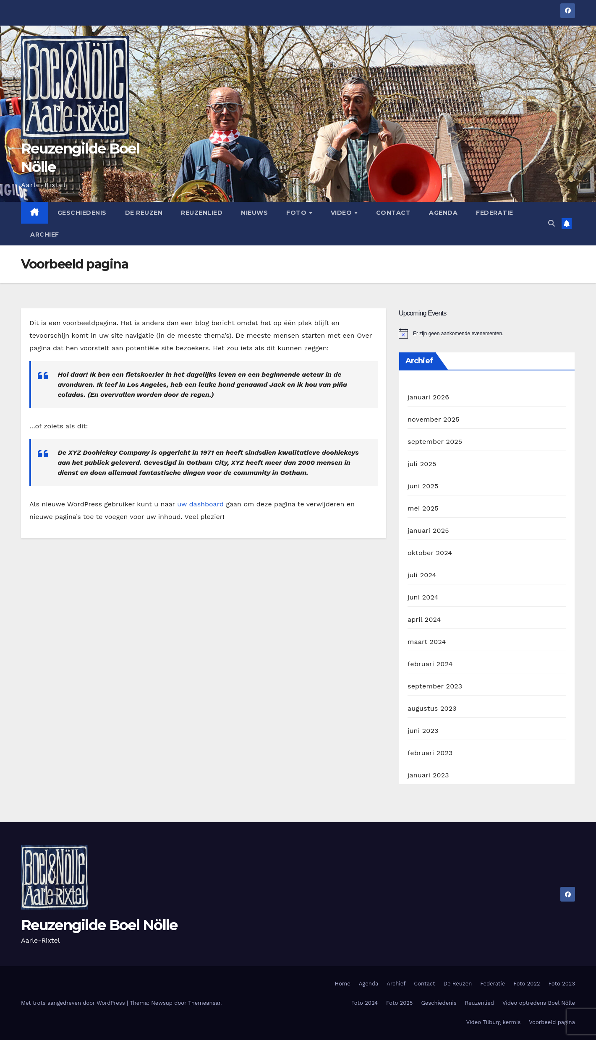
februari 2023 (430, 753)
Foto (297, 212)
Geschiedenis (82, 212)
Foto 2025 (399, 1003)
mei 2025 (423, 508)
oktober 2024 (430, 553)
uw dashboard (200, 504)
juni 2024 (423, 597)
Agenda (443, 212)
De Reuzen (144, 212)
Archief (44, 234)
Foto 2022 (526, 983)
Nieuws (254, 212)
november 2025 (434, 419)
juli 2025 (422, 464)
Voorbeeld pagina (552, 1022)
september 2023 (435, 686)
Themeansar (204, 1003)
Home (342, 983)
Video (342, 212)
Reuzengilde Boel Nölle (99, 925)
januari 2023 (428, 775)
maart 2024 (427, 642)
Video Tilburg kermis (493, 1022)
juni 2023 (423, 731)
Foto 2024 (364, 1003)
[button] (551, 223)
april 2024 (424, 619)
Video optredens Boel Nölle (538, 1003)
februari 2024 (430, 664)
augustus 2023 (432, 708)
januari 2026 (428, 397)
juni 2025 (423, 486)
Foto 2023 (562, 983)
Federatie (494, 212)
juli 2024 (422, 575)
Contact (393, 212)
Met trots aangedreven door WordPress (74, 1003)
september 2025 (435, 442)
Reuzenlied (201, 212)
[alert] (487, 333)
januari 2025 (428, 530)
